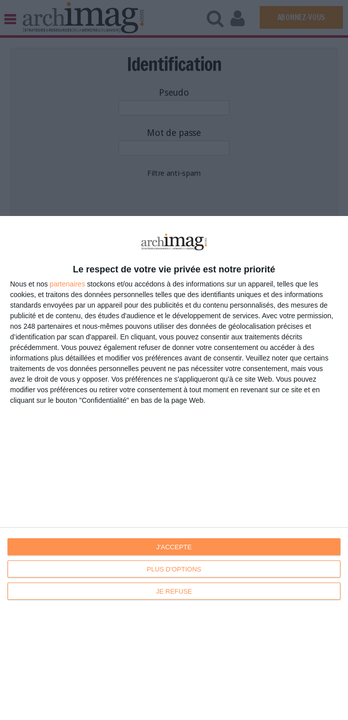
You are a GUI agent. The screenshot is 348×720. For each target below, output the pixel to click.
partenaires (67, 283)
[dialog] (174, 468)
